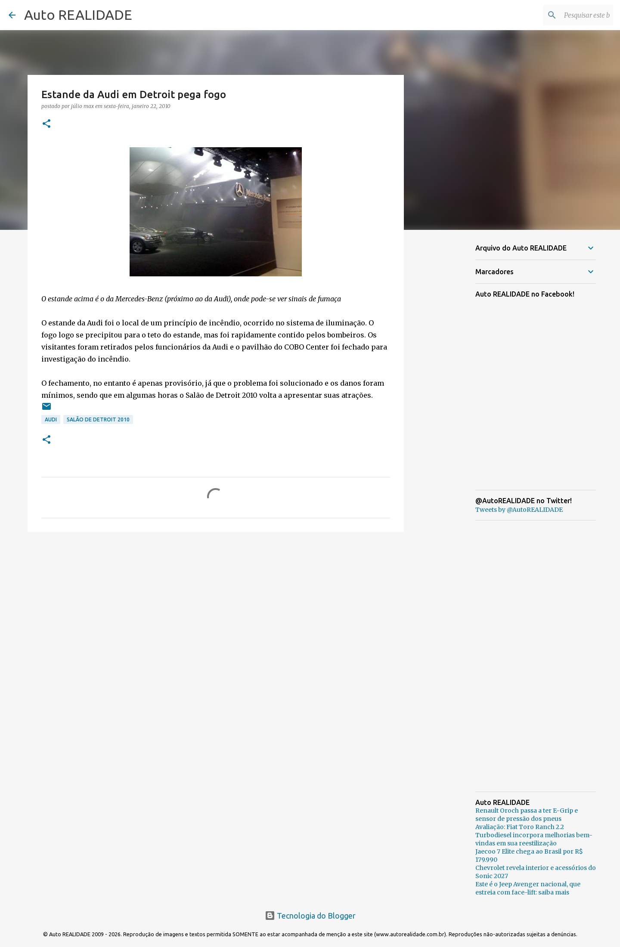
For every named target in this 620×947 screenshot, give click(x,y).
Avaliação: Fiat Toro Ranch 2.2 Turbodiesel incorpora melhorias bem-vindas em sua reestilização (533, 835)
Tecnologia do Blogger (310, 915)
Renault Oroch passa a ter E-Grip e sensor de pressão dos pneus (526, 815)
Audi (51, 419)
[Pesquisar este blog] (568, 15)
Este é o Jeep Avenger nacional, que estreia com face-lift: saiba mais (527, 888)
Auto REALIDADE (78, 14)
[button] (46, 124)
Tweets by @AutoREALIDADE (519, 510)
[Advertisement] (215, 605)
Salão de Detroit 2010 (98, 419)
